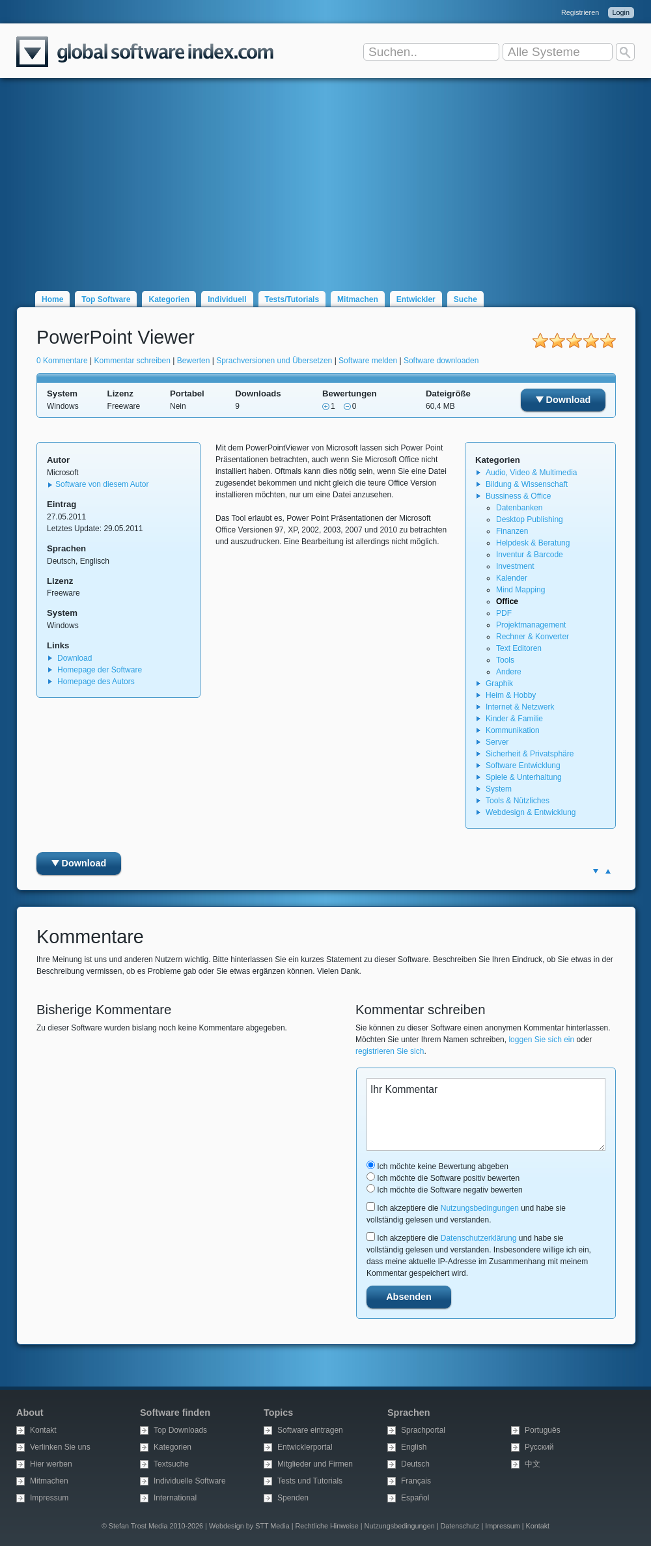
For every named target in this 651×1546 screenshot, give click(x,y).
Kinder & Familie (514, 718)
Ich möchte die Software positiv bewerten (443, 1178)
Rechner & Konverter (532, 636)
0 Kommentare (62, 360)
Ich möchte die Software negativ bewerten (445, 1189)
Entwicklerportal (305, 1447)
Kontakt (43, 1430)
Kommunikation (513, 730)
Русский (539, 1447)
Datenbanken (519, 507)
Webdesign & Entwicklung (531, 812)
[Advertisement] (325, 177)
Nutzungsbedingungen (480, 1208)
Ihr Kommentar (486, 1114)
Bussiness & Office (518, 496)
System (499, 789)
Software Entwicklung (523, 765)
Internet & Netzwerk (520, 706)
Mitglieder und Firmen (315, 1464)
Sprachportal (423, 1430)
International (175, 1497)
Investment (515, 566)
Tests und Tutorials (309, 1480)
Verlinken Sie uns (60, 1447)
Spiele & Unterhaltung (524, 777)
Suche (465, 299)
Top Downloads (180, 1430)
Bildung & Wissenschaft (527, 484)
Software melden (368, 360)
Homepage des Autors (96, 681)
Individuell (227, 299)
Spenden (293, 1497)
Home (52, 299)
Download (563, 399)
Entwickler (416, 299)
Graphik (499, 683)
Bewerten (193, 360)
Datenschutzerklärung (479, 1238)
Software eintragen (310, 1430)
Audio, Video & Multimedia (531, 472)
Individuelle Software (190, 1480)
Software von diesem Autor (101, 484)
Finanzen (512, 531)
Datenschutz (459, 1526)
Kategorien (168, 299)
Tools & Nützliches (517, 800)
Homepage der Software (99, 669)
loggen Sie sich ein (541, 1039)
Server (497, 742)
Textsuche (171, 1464)
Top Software (105, 299)
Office (507, 601)
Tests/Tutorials (292, 299)
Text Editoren (519, 648)
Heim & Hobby (511, 695)
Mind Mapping (520, 589)
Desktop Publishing (529, 519)
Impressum (49, 1497)
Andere (508, 671)
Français (416, 1480)
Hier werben (51, 1464)
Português (543, 1430)
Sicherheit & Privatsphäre (530, 753)
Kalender (511, 578)
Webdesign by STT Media (249, 1526)
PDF (504, 613)
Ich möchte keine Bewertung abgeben (437, 1166)
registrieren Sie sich (389, 1051)
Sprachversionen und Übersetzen (274, 360)
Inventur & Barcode (529, 554)
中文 (532, 1464)
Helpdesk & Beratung (533, 542)
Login (621, 12)
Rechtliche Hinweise (327, 1526)
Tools (505, 660)
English (413, 1447)
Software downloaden (441, 360)
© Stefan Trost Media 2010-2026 (152, 1526)
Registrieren (580, 12)
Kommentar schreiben (132, 360)
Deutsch (415, 1464)
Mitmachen (357, 299)
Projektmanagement (531, 624)
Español (415, 1497)
